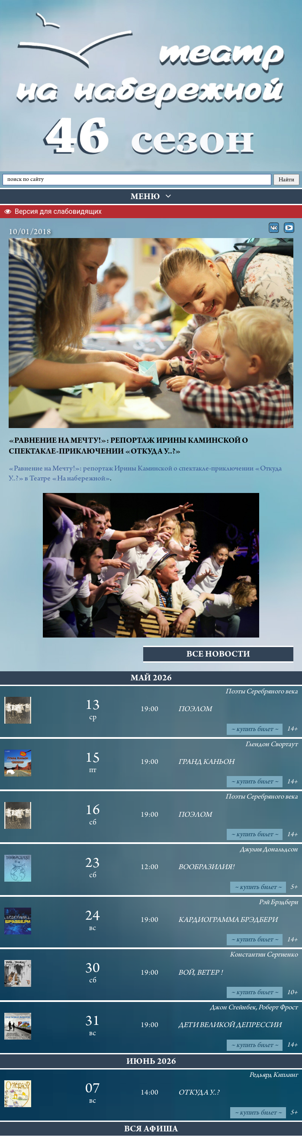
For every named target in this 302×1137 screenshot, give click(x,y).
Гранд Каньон (206, 763)
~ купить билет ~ (254, 729)
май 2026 (151, 678)
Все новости (218, 655)
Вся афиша (151, 1129)
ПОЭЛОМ (195, 710)
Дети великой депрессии (229, 1026)
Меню (151, 196)
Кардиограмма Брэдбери (227, 920)
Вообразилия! (206, 868)
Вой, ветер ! (200, 973)
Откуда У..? (198, 1093)
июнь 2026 (151, 1062)
